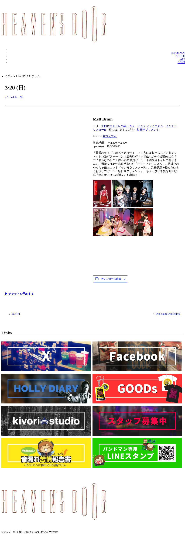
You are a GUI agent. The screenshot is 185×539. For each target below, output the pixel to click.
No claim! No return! (168, 313)
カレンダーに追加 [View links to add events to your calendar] (111, 279)
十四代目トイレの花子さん (118, 126)
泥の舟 (16, 313)
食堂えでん (110, 136)
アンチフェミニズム (150, 126)
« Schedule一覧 (14, 97)
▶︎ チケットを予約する (19, 293)
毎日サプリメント (148, 129)
